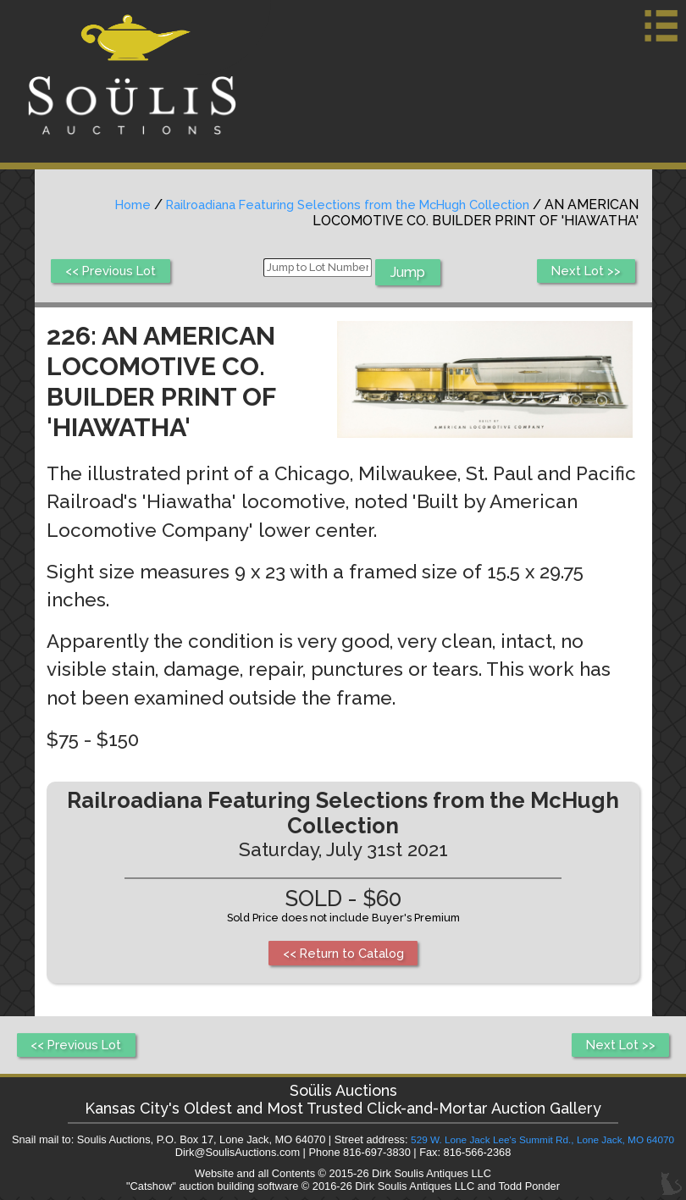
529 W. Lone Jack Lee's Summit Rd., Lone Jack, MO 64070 (542, 1142)
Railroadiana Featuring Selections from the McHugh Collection (332, 204)
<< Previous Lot (115, 272)
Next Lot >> (583, 272)
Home (100, 204)
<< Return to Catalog (343, 954)
